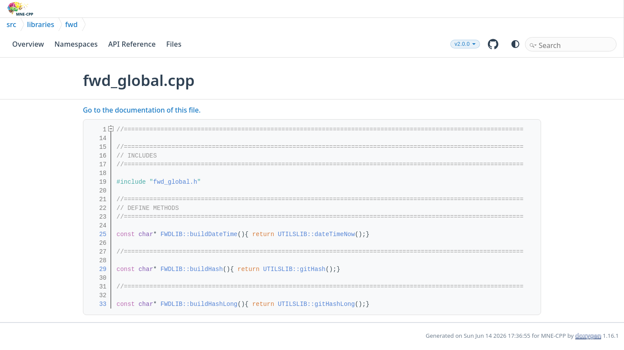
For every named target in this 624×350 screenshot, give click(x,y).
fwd (71, 24)
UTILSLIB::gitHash (294, 269)
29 (97, 269)
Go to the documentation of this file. (142, 110)
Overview (28, 44)
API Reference (132, 44)
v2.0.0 (462, 44)
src (11, 24)
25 (97, 234)
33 (97, 304)
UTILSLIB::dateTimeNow (316, 234)
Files (174, 44)
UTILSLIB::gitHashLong (316, 304)
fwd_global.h (175, 181)
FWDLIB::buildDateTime (199, 234)
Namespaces (76, 44)
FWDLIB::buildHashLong (199, 304)
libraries (40, 24)
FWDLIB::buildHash (192, 269)
